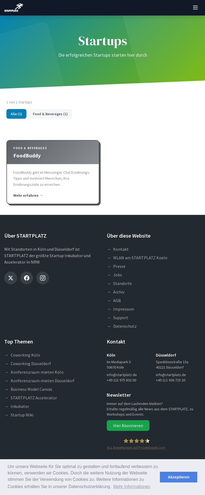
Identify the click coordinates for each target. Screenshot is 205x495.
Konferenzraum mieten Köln (34, 372)
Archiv (115, 292)
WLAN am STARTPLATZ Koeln (137, 257)
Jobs (114, 275)
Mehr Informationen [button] (131, 486)
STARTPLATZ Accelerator (30, 398)
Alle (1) (16, 113)
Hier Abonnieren (128, 425)
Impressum (120, 309)
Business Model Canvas (28, 389)
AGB (114, 300)
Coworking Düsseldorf (27, 363)
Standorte (119, 283)
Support (117, 317)
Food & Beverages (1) (50, 113)
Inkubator (16, 406)
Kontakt (118, 249)
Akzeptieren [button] (179, 477)
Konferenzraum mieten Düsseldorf (39, 380)
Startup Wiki (18, 415)
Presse (116, 266)
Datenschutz (122, 326)
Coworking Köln (22, 355)
